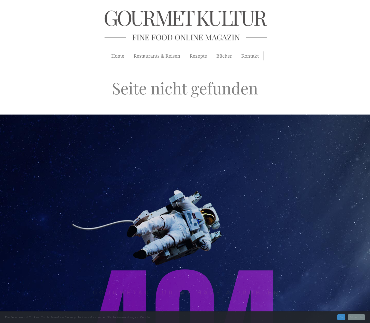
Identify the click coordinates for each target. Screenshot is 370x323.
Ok (341, 317)
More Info (356, 317)
